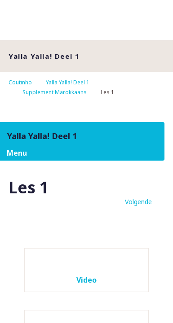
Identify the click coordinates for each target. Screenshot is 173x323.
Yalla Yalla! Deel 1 (67, 82)
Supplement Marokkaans (54, 92)
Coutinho (20, 82)
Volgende (138, 201)
